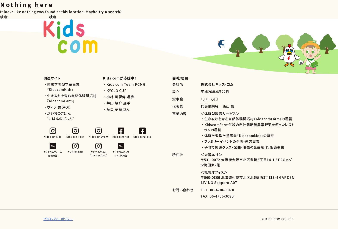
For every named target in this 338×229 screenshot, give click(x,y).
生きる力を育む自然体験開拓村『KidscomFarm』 (72, 99)
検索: (4, 18)
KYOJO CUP (116, 91)
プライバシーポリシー (58, 220)
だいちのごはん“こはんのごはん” (61, 117)
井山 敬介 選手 (118, 104)
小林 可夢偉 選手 (120, 98)
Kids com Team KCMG (125, 85)
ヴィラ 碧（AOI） (59, 108)
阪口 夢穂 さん (118, 110)
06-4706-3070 (222, 191)
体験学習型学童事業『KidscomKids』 (63, 88)
